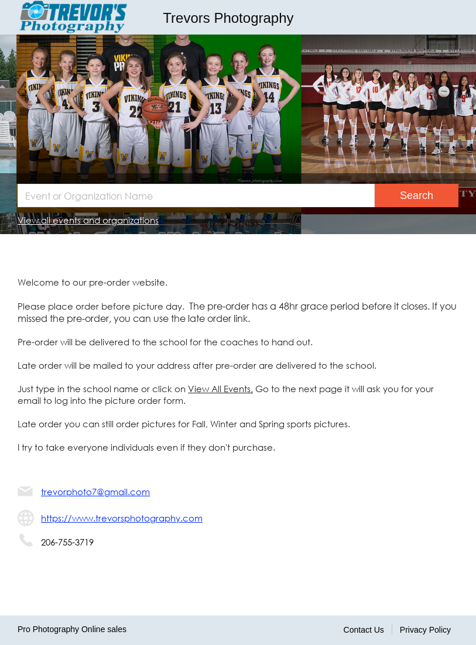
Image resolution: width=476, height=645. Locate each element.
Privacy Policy (425, 629)
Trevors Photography (228, 18)
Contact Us (364, 629)
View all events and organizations (88, 220)
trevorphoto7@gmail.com (95, 492)
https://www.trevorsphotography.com (122, 518)
